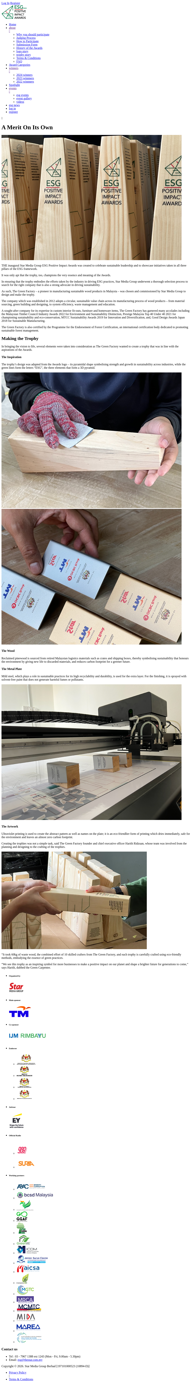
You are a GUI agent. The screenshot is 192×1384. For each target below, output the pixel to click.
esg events (22, 95)
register (13, 111)
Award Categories (19, 64)
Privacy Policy (17, 1372)
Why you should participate (32, 34)
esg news (14, 105)
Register (15, 3)
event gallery (24, 98)
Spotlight (14, 85)
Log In (5, 3)
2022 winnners (25, 81)
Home (12, 24)
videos (20, 101)
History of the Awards (29, 48)
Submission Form (26, 44)
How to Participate (27, 41)
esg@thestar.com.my (30, 1359)
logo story (22, 51)
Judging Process (26, 37)
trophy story (23, 54)
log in (12, 108)
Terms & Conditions (28, 58)
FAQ (19, 61)
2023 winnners (25, 78)
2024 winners (24, 74)
